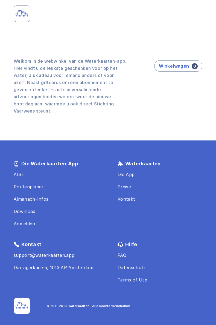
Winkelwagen (178, 66)
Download (24, 211)
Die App (126, 174)
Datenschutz (132, 267)
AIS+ (19, 174)
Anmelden (24, 223)
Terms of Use (132, 280)
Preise (124, 186)
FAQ (122, 255)
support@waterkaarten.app (44, 255)
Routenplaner (29, 186)
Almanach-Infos (31, 199)
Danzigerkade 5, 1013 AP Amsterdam (53, 267)
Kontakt (126, 199)
